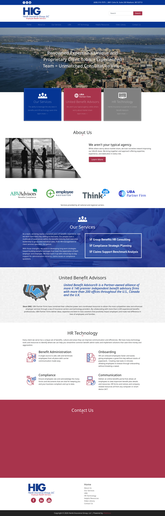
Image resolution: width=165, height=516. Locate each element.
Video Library (121, 24)
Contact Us (136, 24)
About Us (41, 24)
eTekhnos (107, 513)
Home (29, 24)
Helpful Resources (102, 24)
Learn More (97, 159)
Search (138, 13)
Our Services (56, 24)
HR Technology (83, 24)
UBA (69, 24)
